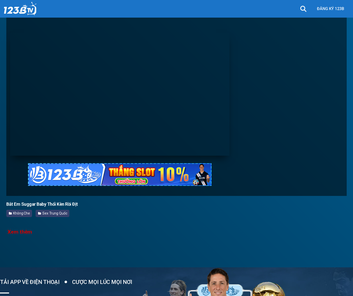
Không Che (19, 213)
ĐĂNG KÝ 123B (330, 8)
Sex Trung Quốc (52, 213)
